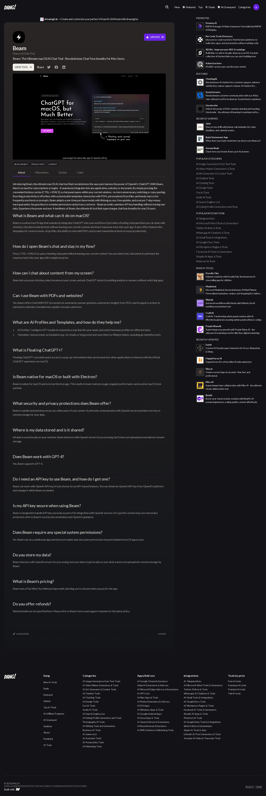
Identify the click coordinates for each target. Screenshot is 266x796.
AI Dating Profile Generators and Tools (217, 206)
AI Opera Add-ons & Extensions (153, 721)
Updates (47, 726)
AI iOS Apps (143, 705)
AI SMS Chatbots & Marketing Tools (155, 730)
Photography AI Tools (94, 721)
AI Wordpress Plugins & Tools (212, 246)
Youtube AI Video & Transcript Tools (202, 738)
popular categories (209, 158)
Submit (47, 701)
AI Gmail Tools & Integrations (211, 237)
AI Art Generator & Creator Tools (214, 173)
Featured (48, 694)
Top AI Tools (49, 707)
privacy (249, 787)
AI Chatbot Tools (205, 178)
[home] (10, 7)
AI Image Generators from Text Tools (216, 163)
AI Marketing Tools (92, 746)
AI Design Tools (204, 187)
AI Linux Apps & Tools (148, 717)
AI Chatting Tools (205, 182)
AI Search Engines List (208, 201)
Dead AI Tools (204, 268)
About (46, 732)
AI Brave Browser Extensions (151, 726)
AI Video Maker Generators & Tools (215, 168)
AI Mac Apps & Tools (147, 697)
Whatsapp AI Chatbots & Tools (213, 232)
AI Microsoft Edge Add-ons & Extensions (157, 689)
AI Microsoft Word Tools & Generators (217, 223)
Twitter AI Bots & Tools (208, 227)
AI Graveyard (50, 719)
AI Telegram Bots (205, 218)
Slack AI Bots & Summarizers (198, 726)
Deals (46, 688)
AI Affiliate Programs (53, 713)
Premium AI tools (236, 689)
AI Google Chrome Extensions (152, 681)
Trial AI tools (234, 693)
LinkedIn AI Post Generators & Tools (202, 734)
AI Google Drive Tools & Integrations (202, 721)
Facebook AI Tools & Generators (214, 251)
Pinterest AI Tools (205, 261)
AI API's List (143, 693)
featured (202, 73)
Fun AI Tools (202, 192)
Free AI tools (234, 681)
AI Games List (90, 734)
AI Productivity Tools (93, 742)
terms (258, 787)
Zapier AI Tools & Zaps (195, 730)
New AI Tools (50, 682)
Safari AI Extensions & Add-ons (152, 685)
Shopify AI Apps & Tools (209, 256)
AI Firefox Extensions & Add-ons (153, 701)
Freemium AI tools (237, 685)
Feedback (48, 738)
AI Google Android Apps (149, 713)
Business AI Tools (92, 730)
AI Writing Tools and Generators (99, 726)
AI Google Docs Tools (207, 242)
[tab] (21, 172)
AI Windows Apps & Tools (150, 709)
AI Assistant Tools (92, 738)
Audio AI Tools (203, 197)
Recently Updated (207, 339)
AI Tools (47, 745)
